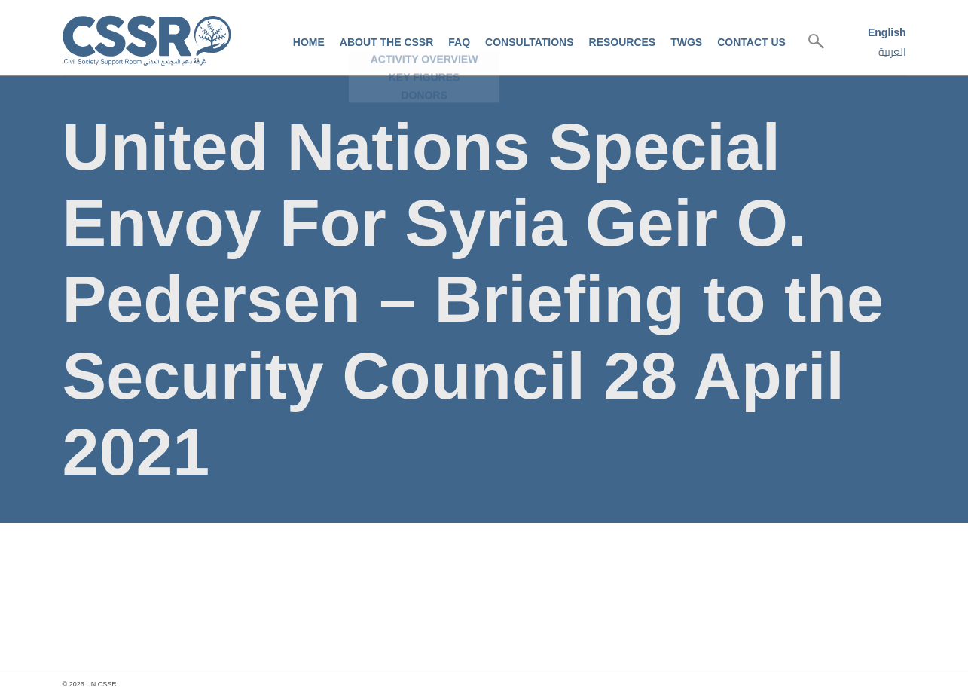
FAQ (459, 42)
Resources (622, 42)
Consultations (529, 42)
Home (309, 42)
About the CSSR (386, 42)
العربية (892, 52)
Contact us (751, 42)
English (887, 32)
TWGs (686, 42)
